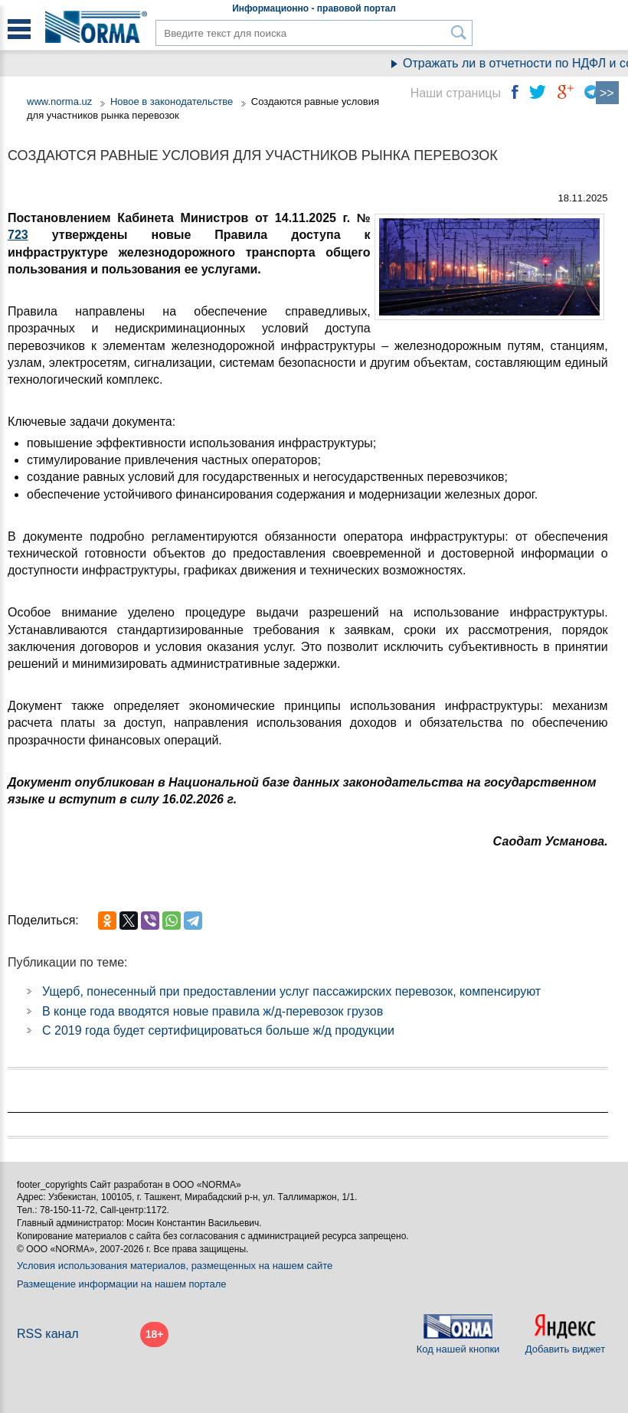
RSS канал (48, 1333)
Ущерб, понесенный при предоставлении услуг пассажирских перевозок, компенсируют (291, 991)
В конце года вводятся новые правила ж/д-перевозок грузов (212, 1011)
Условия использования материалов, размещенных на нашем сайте (174, 1265)
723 (18, 234)
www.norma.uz (59, 101)
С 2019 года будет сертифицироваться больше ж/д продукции (218, 1030)
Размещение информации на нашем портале (122, 1284)
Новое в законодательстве (171, 101)
